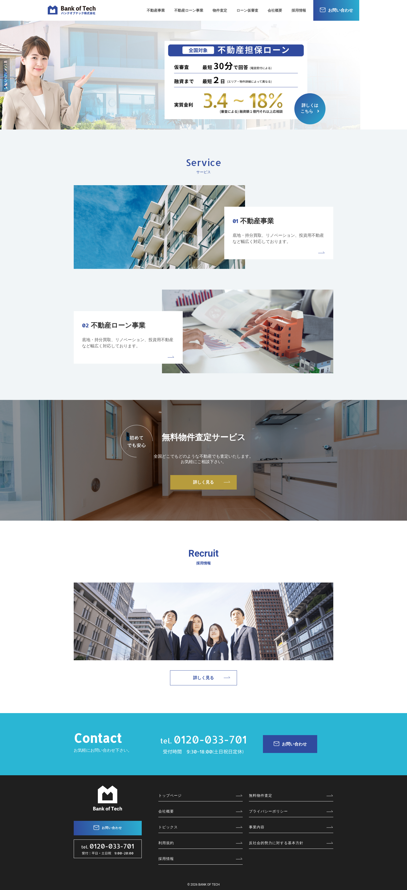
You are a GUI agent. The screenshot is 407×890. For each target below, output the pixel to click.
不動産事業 (156, 10)
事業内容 (256, 827)
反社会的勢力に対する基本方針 (276, 843)
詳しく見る (203, 482)
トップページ (170, 795)
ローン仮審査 (247, 10)
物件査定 (220, 10)
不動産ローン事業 (188, 10)
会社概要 (275, 10)
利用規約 (166, 843)
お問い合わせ (340, 10)
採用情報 (298, 10)
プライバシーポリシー (268, 811)
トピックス (168, 827)
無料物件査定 (260, 795)
